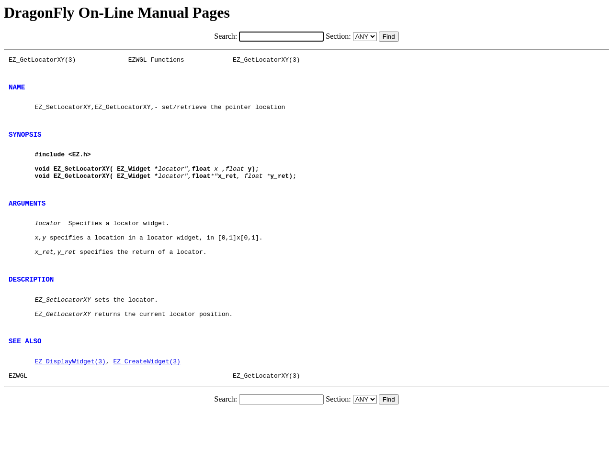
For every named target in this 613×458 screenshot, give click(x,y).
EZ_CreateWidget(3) (146, 404)
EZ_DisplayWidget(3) (70, 404)
